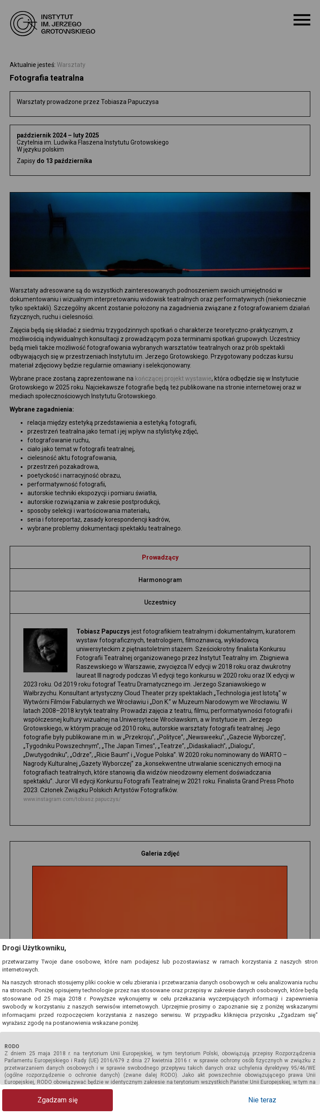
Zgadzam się (38, 1100)
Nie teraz (282, 1100)
